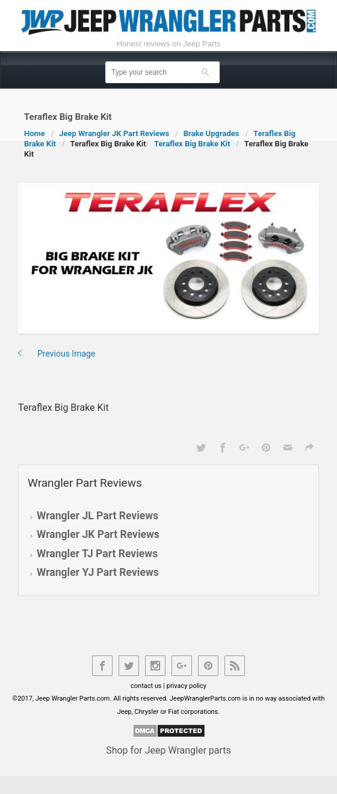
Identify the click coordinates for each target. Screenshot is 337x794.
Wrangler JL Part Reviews (97, 516)
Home (34, 133)
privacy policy (186, 686)
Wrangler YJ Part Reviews (98, 572)
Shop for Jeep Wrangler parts (168, 750)
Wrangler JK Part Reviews (98, 534)
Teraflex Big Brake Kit (192, 143)
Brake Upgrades (212, 133)
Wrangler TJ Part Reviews (97, 554)
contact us (146, 686)
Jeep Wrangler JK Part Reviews (114, 133)
